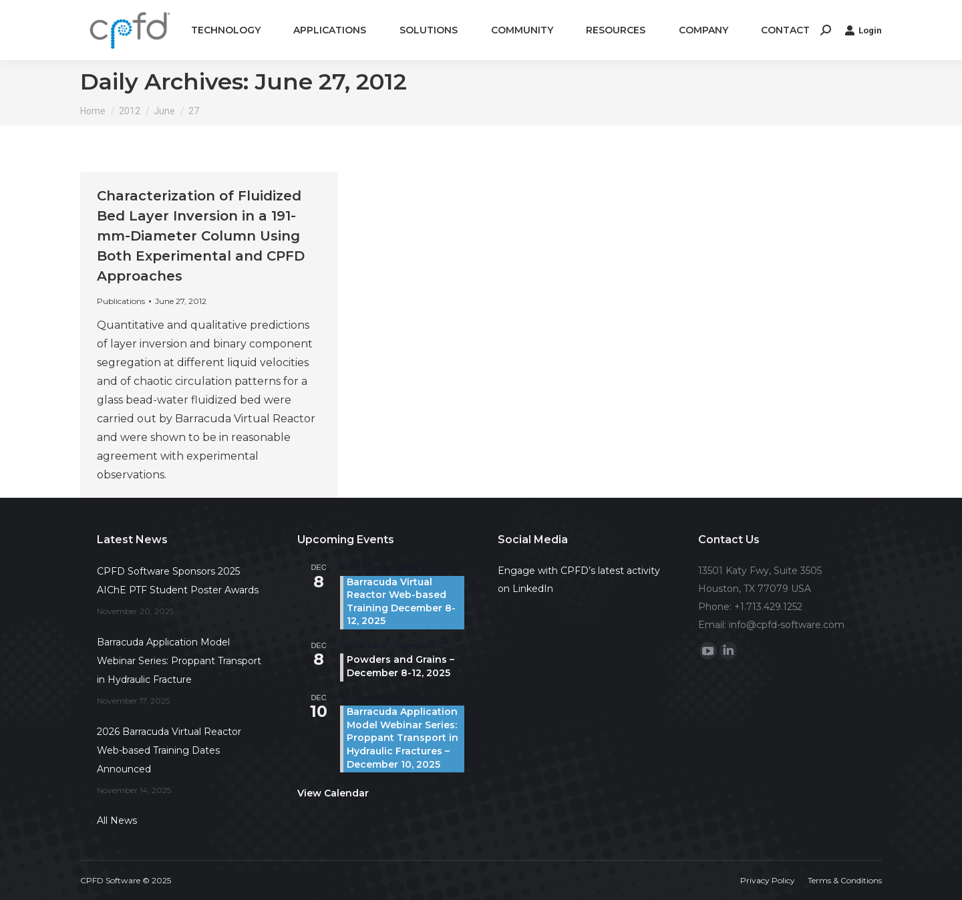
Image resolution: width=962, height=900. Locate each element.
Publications (121, 301)
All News (117, 820)
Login (863, 30)
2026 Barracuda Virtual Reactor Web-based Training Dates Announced (169, 750)
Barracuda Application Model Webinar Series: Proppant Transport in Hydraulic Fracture (179, 661)
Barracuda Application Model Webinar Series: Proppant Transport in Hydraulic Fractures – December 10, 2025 (402, 738)
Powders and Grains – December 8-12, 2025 (400, 666)
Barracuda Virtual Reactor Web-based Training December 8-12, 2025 (401, 601)
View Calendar (333, 793)
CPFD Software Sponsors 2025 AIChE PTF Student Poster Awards (178, 580)
